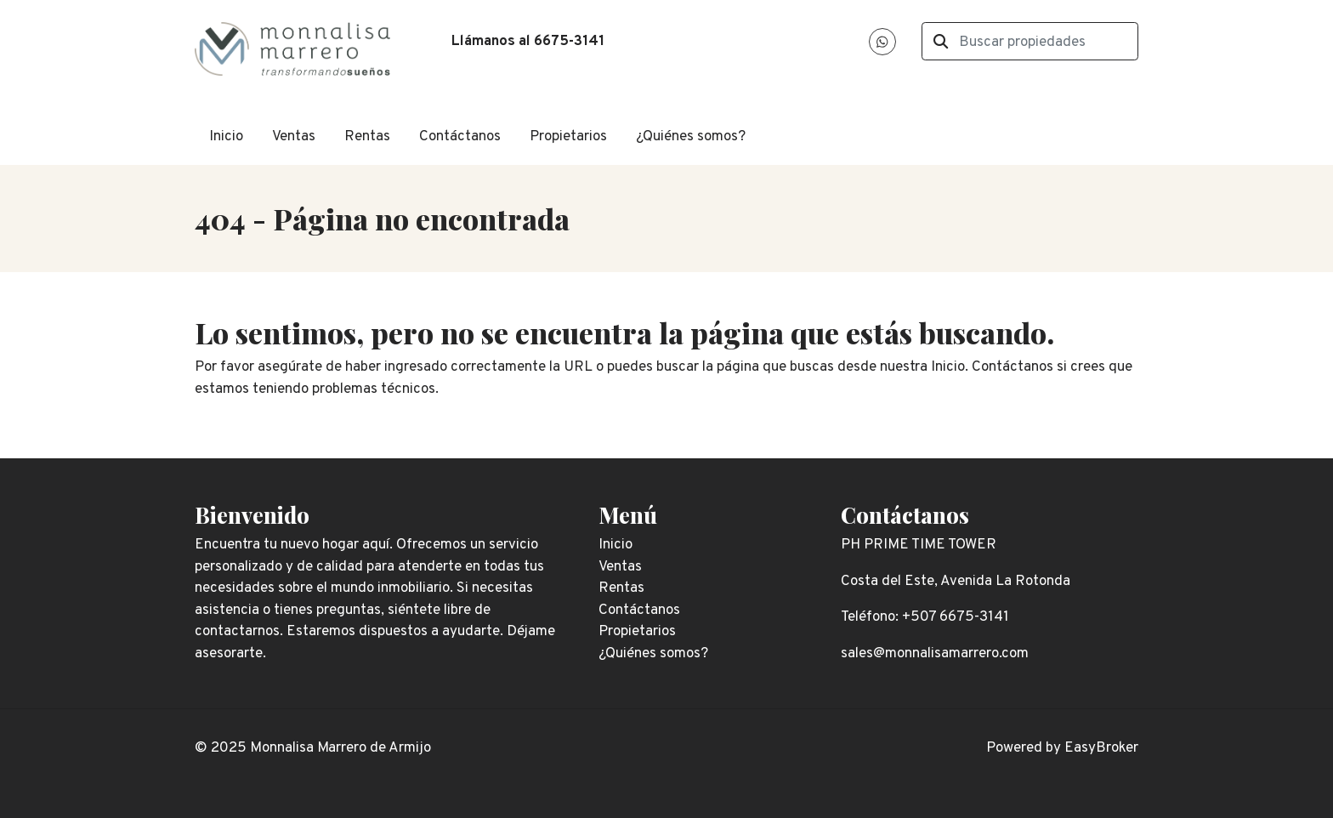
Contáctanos (460, 137)
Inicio (226, 137)
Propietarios (568, 137)
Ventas (293, 137)
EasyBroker (1101, 748)
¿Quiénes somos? (691, 137)
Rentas (367, 137)
